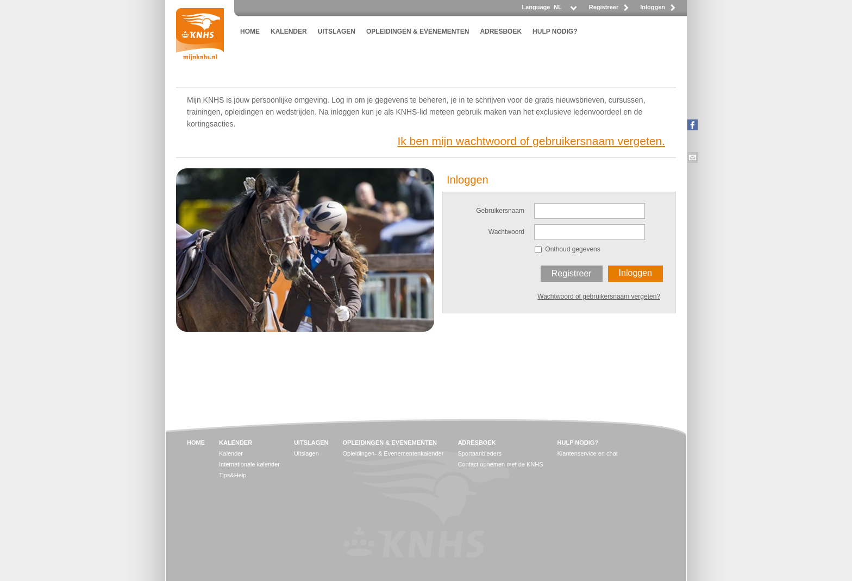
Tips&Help (232, 475)
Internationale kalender (249, 464)
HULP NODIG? (554, 31)
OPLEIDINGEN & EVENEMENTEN (417, 31)
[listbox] (565, 10)
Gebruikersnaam (500, 210)
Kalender (231, 453)
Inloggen (652, 7)
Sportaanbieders (480, 453)
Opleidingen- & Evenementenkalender (392, 453)
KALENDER (289, 31)
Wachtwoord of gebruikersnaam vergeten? (598, 296)
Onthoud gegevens (572, 249)
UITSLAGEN (336, 31)
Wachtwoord (506, 232)
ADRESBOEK (501, 31)
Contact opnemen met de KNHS (500, 464)
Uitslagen (306, 453)
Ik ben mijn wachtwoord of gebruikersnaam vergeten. (531, 141)
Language (536, 7)
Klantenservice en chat (587, 453)
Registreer (603, 7)
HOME (250, 31)
